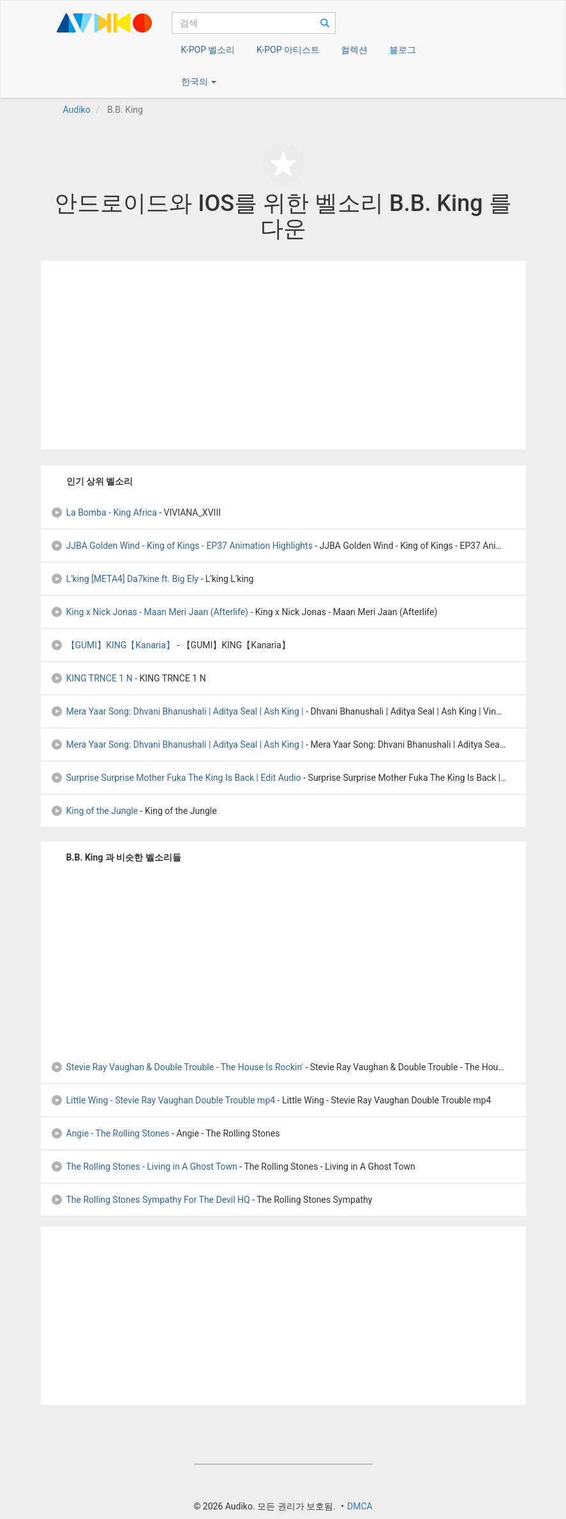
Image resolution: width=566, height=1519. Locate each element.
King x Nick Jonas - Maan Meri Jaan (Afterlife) (149, 612)
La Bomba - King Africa (103, 512)
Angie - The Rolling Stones (110, 1133)
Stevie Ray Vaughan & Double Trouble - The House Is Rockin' (176, 1067)
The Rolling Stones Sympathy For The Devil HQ (150, 1199)
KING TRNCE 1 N (91, 678)
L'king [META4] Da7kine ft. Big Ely (124, 578)
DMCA (360, 1506)
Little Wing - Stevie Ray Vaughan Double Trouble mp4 (163, 1100)
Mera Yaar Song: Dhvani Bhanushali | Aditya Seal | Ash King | (177, 711)
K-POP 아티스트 (288, 50)
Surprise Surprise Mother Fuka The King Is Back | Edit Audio (175, 777)
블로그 (402, 50)
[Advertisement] (283, 355)
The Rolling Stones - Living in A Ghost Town (143, 1166)
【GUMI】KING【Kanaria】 (112, 645)
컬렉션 (354, 50)
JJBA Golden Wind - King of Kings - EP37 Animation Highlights (181, 545)
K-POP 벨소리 (208, 50)
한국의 (198, 81)
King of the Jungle (94, 810)
